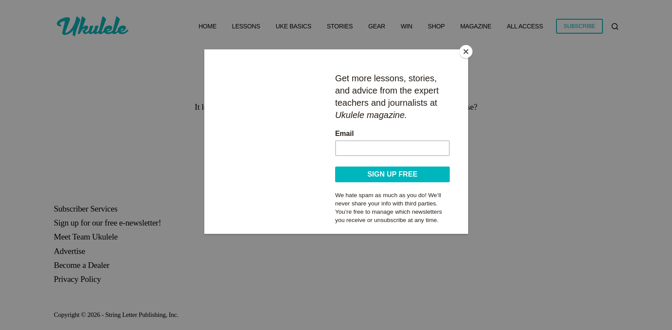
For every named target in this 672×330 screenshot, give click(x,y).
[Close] (465, 51)
